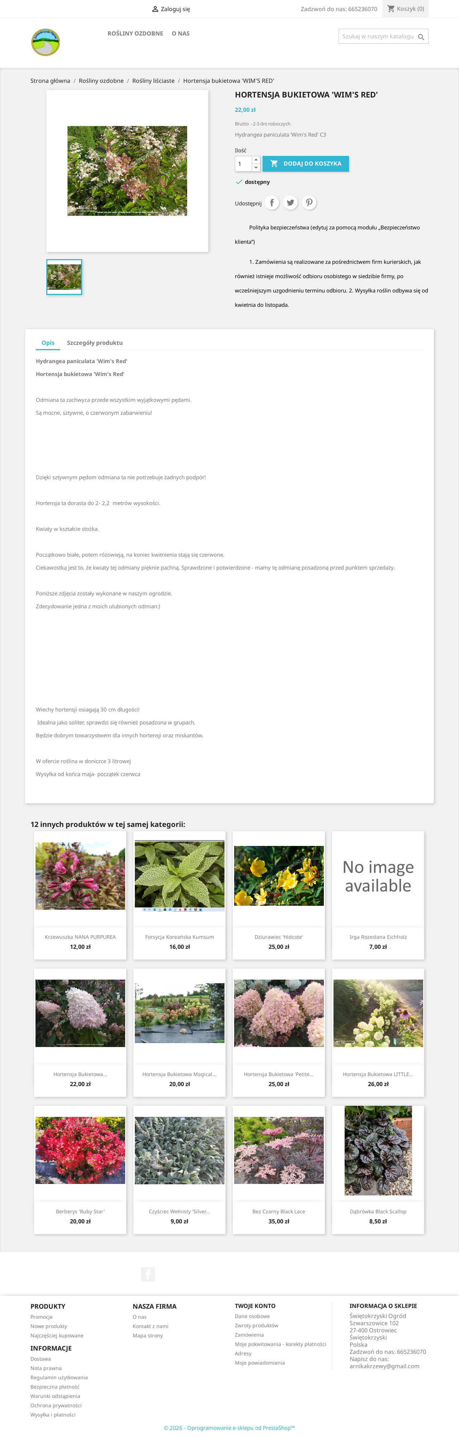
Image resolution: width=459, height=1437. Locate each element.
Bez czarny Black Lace (278, 1211)
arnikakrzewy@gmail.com (385, 1366)
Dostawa (40, 1358)
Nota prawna (46, 1368)
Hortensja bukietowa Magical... (179, 1074)
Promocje (41, 1316)
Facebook (148, 1274)
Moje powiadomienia (260, 1362)
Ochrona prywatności (56, 1405)
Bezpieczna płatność (55, 1386)
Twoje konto (255, 1306)
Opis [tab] (48, 343)
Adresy (243, 1353)
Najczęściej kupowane (57, 1335)
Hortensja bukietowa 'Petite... (279, 1074)
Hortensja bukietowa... (80, 1074)
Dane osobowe (252, 1316)
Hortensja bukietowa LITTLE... (378, 1074)
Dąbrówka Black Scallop (378, 1211)
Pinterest (309, 202)
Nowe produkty (48, 1326)
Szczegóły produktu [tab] (95, 343)
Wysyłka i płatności (53, 1414)
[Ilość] (243, 164)
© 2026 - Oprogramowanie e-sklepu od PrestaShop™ (229, 1427)
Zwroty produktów (256, 1325)
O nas (181, 33)
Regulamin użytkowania (59, 1377)
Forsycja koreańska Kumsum (179, 936)
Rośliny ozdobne (135, 33)
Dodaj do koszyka (305, 163)
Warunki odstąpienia (55, 1396)
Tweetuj (290, 202)
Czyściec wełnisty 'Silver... (179, 1211)
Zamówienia (249, 1334)
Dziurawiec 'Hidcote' (279, 936)
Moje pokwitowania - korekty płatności (280, 1344)
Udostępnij (272, 202)
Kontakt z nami (151, 1326)
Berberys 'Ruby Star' (80, 1211)
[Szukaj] (384, 36)
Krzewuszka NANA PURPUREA (80, 936)
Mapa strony (148, 1335)
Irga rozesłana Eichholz (378, 936)
